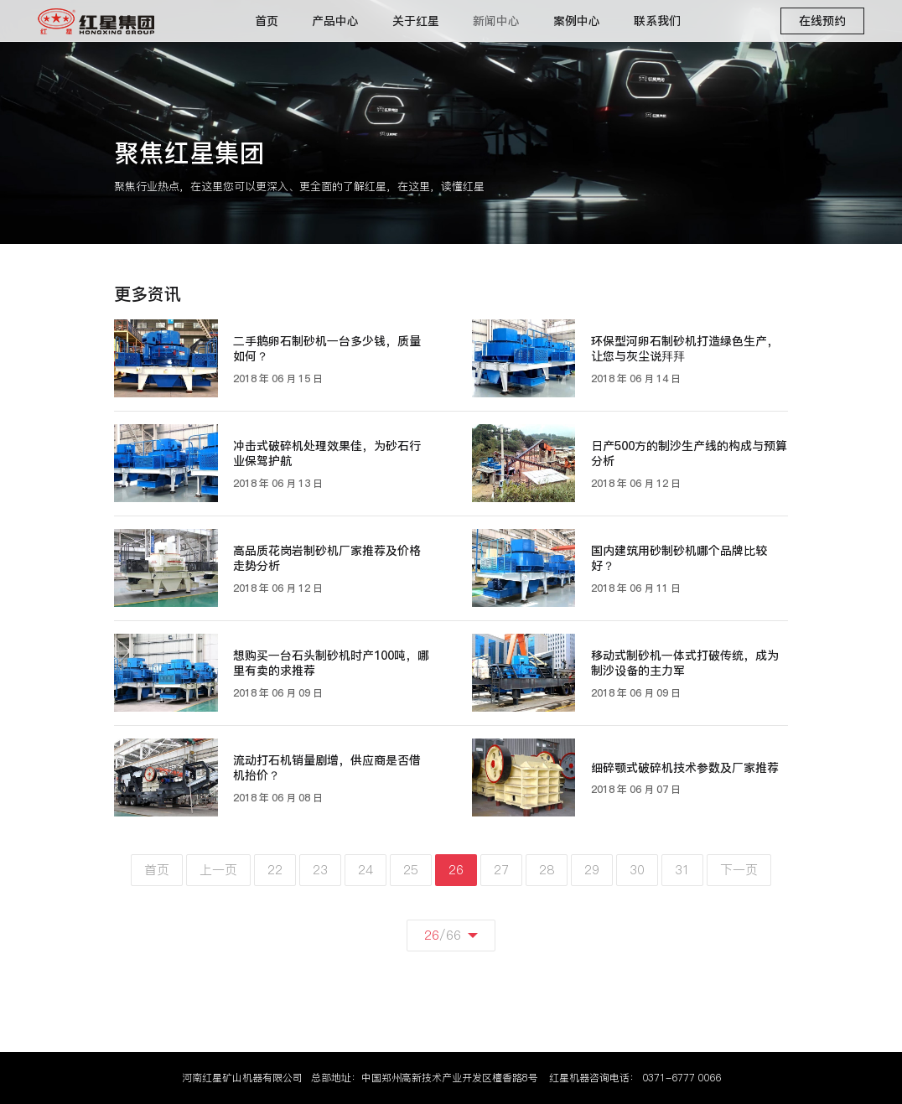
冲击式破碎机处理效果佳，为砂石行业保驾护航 (327, 453)
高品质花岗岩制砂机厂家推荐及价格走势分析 (327, 558)
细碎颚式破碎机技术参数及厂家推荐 (685, 768)
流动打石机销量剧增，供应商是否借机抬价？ (327, 768)
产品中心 (335, 21)
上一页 (218, 870)
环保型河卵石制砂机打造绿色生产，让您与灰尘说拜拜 (685, 349)
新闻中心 (496, 21)
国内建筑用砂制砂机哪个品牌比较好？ (679, 558)
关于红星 (415, 21)
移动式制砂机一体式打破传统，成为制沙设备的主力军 (685, 663)
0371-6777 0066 (681, 1077)
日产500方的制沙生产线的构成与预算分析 (689, 453)
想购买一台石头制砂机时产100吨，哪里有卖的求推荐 (331, 663)
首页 (266, 21)
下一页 (739, 870)
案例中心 (576, 21)
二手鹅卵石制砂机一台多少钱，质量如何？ (327, 349)
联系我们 (657, 21)
